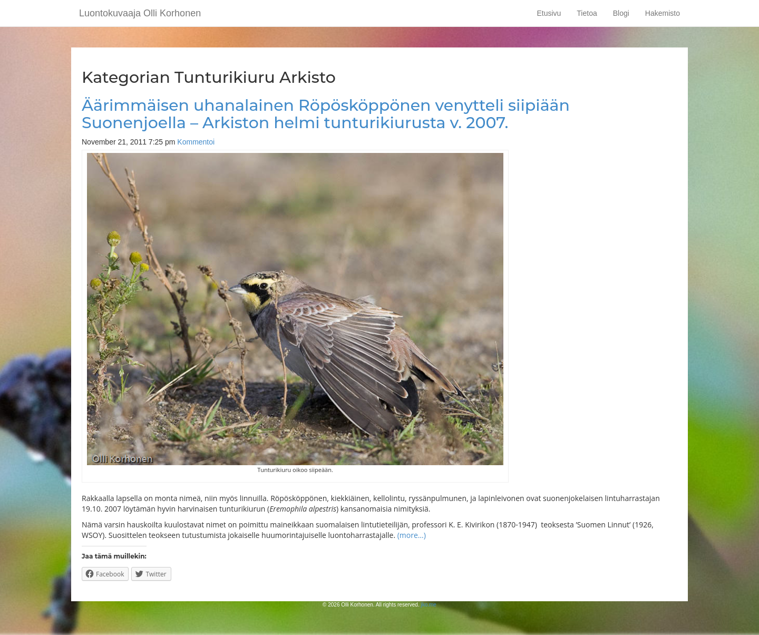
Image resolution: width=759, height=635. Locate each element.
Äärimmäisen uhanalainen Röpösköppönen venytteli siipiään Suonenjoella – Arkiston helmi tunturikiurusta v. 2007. (326, 113)
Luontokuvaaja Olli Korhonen (140, 13)
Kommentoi (196, 142)
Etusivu (549, 13)
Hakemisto (662, 13)
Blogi (621, 13)
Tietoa (587, 13)
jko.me (428, 605)
